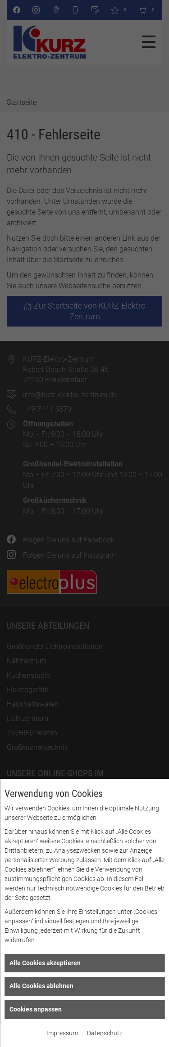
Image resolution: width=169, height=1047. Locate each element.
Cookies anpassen (35, 1009)
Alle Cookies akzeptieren (45, 962)
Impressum (62, 1033)
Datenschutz (105, 1033)
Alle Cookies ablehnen (41, 985)
